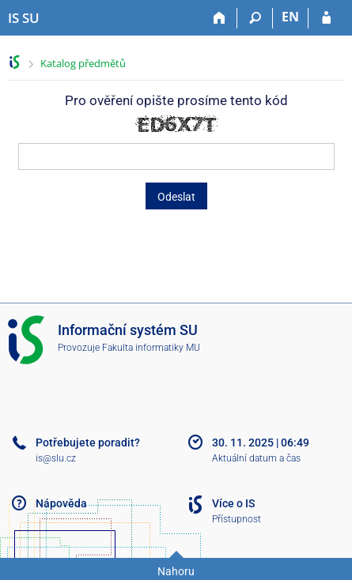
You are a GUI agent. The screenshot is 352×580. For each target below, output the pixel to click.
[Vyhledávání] (255, 18)
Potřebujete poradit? (88, 442)
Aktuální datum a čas (256, 458)
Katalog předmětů (83, 63)
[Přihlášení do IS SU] (326, 18)
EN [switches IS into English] (290, 16)
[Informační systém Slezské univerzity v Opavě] (24, 18)
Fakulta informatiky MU (151, 347)
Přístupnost (236, 519)
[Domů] (219, 18)
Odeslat (176, 196)
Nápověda (61, 503)
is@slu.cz (56, 458)
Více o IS (233, 503)
